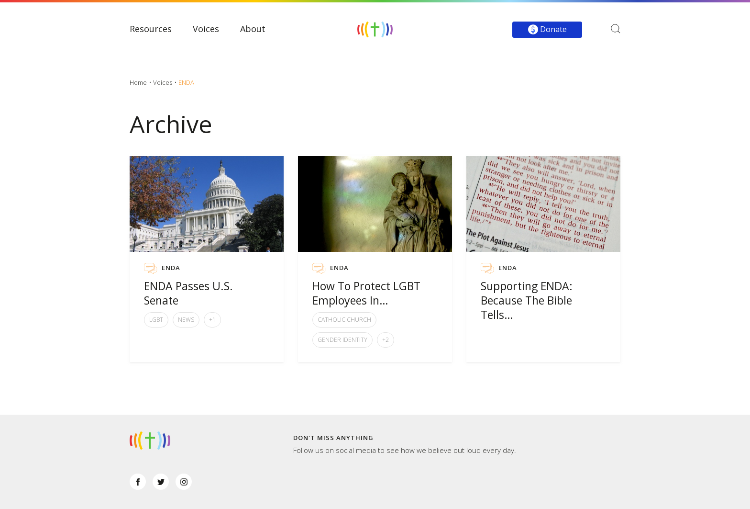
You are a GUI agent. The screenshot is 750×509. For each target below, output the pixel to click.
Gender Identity (342, 340)
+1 (212, 320)
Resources (151, 28)
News (186, 320)
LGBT (156, 320)
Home (138, 82)
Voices (206, 28)
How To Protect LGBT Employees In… (366, 293)
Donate (547, 29)
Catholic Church (344, 320)
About (252, 28)
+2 (385, 340)
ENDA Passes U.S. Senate (188, 293)
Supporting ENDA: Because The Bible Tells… (527, 300)
